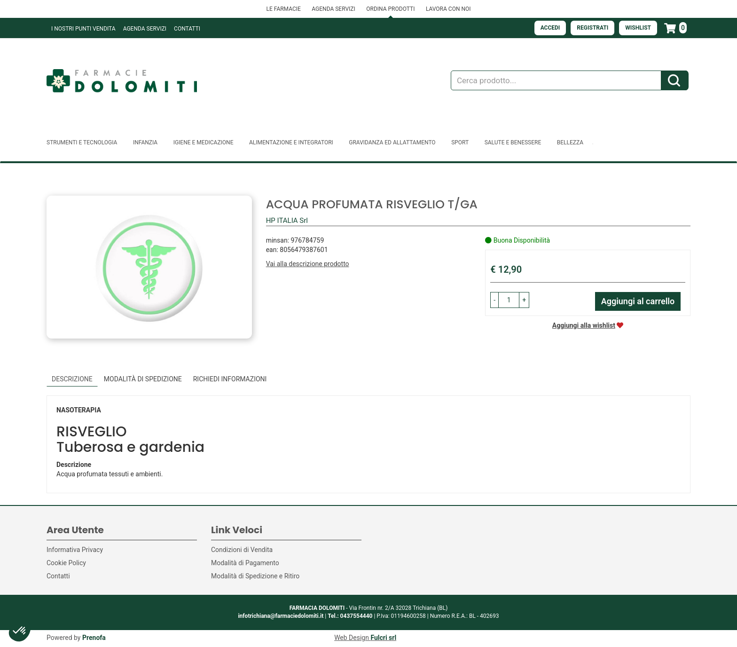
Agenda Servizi (144, 28)
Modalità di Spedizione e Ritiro (255, 576)
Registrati (592, 27)
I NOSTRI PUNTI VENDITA (83, 28)
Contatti (187, 28)
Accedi (550, 27)
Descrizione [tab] (72, 379)
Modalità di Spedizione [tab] (143, 379)
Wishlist (638, 27)
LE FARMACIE (283, 9)
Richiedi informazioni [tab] (230, 379)
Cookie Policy (66, 563)
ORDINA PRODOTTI (390, 9)
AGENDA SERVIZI (333, 9)
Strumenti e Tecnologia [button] (82, 142)
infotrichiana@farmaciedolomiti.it (280, 616)
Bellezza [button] (570, 142)
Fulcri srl (383, 637)
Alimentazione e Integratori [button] (291, 142)
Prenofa (94, 637)
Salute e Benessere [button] (513, 142)
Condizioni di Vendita (242, 549)
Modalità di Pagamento (245, 563)
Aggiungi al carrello (638, 301)
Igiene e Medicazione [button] (203, 142)
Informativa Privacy (75, 549)
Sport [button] (460, 142)
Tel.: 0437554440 (350, 616)
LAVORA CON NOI (448, 9)
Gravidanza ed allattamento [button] (392, 142)
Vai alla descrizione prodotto (307, 264)
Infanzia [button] (145, 142)
